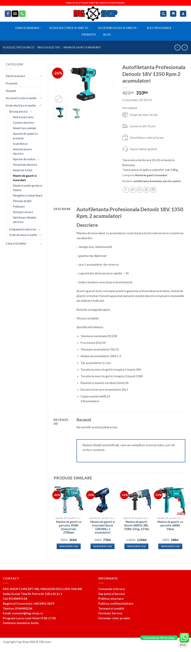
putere (177, 181)
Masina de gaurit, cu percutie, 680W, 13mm (170, 525)
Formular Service (110, 613)
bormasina (156, 181)
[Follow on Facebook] (8, 13)
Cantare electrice (23, 122)
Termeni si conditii (111, 608)
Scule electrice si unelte (70, 28)
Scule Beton (20, 143)
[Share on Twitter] (133, 190)
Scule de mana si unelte (23, 234)
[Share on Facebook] (126, 190)
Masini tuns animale (24, 128)
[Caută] (163, 14)
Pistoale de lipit (22, 201)
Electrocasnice (160, 28)
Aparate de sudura (24, 159)
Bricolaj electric (48, 47)
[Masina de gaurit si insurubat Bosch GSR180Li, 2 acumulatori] (103, 500)
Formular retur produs (114, 618)
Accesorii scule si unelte (118, 28)
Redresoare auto (23, 117)
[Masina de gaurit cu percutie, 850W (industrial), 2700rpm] (69, 500)
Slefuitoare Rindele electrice (24, 220)
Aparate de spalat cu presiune (25, 136)
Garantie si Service (111, 593)
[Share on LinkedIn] (153, 190)
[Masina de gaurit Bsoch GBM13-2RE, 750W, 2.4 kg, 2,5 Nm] (136, 500)
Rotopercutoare (23, 212)
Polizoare (19, 206)
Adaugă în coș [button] (69, 546)
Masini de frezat (22, 170)
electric (167, 181)
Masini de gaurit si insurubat (82, 47)
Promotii (89, 34)
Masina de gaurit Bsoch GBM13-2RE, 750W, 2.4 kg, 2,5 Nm (136, 525)
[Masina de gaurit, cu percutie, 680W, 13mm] (170, 500)
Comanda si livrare (111, 589)
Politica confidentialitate (115, 603)
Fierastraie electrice (25, 164)
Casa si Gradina (28, 28)
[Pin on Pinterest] (146, 190)
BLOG (107, 34)
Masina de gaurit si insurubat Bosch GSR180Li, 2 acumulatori (102, 527)
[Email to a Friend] (139, 190)
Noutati (11, 90)
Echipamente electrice (22, 229)
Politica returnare (110, 598)
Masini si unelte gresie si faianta (27, 188)
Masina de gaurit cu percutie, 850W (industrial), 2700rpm (68, 527)
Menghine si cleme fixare (27, 195)
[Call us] (22, 13)
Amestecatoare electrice (22, 151)
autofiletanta (141, 181)
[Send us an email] (15, 13)
